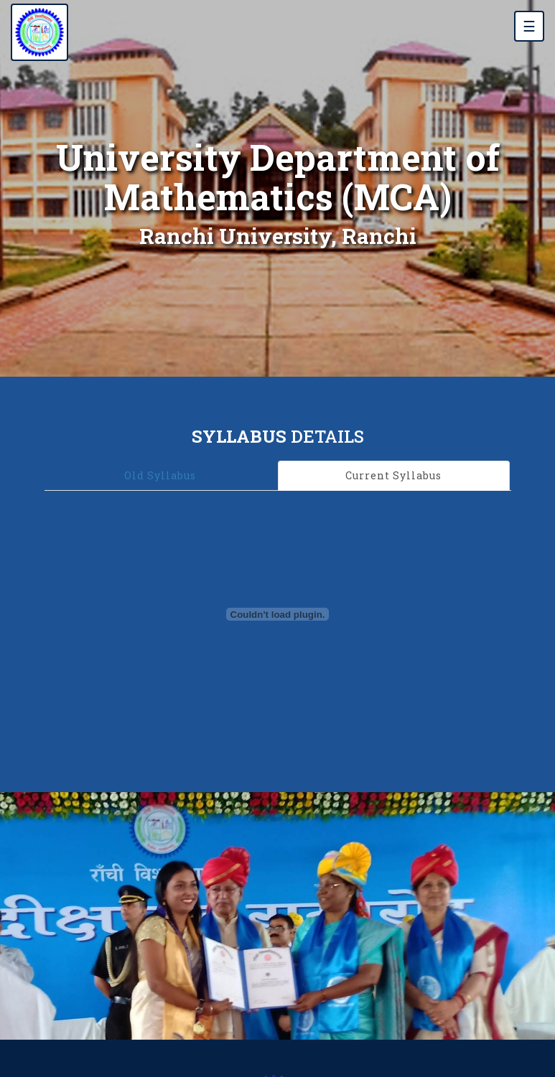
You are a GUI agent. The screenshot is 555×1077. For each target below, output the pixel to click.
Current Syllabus (393, 475)
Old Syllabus (160, 475)
